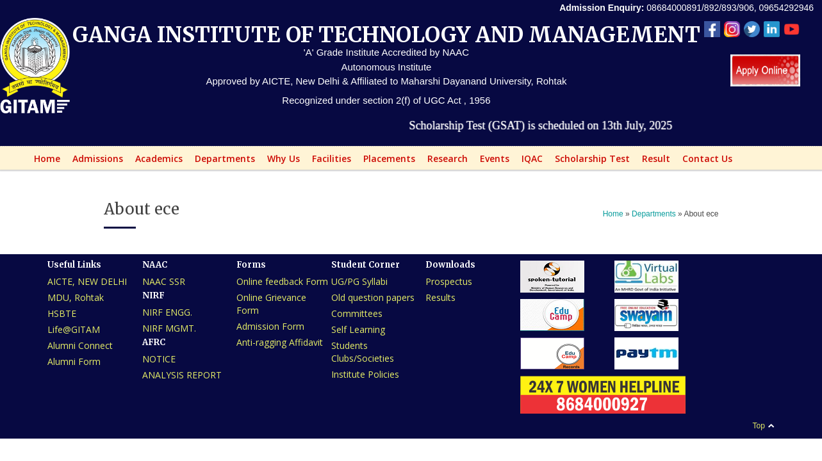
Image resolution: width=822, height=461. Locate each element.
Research (444, 161)
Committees (356, 313)
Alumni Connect (80, 345)
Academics (155, 161)
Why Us (280, 161)
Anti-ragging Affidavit (279, 342)
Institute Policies (365, 374)
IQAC (528, 161)
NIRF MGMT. (169, 328)
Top (758, 425)
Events (491, 161)
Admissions (94, 161)
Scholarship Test (592, 158)
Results (440, 297)
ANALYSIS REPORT (182, 375)
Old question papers (373, 297)
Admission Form (270, 326)
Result (652, 161)
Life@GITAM (73, 329)
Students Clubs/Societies (362, 351)
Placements (385, 161)
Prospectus (448, 281)
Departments (221, 161)
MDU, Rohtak (75, 297)
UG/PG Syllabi (359, 281)
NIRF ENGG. (167, 312)
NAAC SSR (163, 281)
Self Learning (358, 329)
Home (43, 161)
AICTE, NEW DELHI (87, 281)
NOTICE (159, 359)
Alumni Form (74, 361)
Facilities (328, 161)
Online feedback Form (282, 281)
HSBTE (61, 313)
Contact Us (707, 158)
